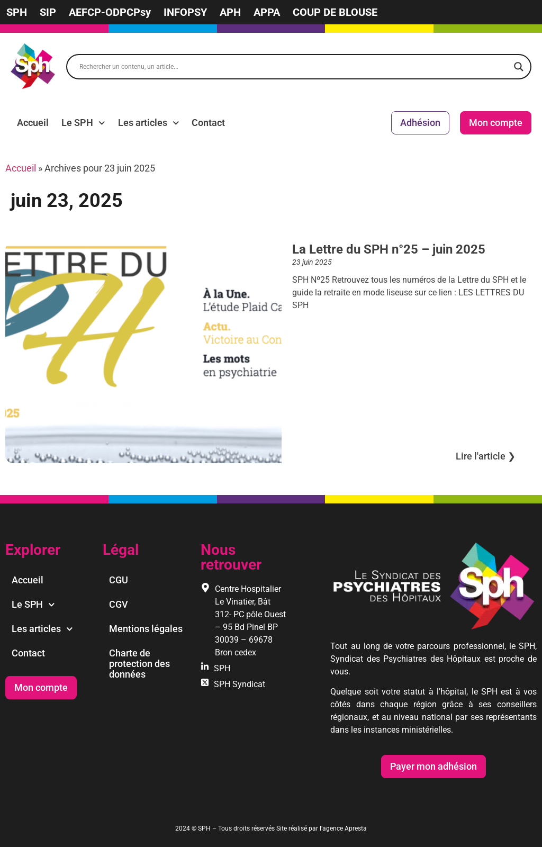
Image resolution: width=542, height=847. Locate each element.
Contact (208, 122)
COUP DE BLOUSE (335, 12)
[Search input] (294, 66)
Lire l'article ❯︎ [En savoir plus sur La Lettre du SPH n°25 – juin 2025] (486, 456)
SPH (16, 12)
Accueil (33, 122)
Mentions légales (146, 628)
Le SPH (83, 123)
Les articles (148, 123)
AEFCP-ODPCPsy (110, 12)
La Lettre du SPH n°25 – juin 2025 (388, 249)
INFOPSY (185, 12)
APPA (267, 12)
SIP (48, 12)
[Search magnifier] (518, 66)
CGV (118, 604)
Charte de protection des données (139, 663)
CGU (118, 579)
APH (230, 12)
